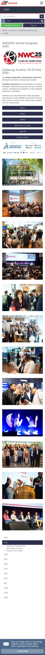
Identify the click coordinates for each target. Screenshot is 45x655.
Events (13, 30)
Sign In (34, 25)
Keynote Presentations (16, 546)
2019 (6, 564)
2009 (6, 588)
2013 (5, 578)
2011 (5, 583)
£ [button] (4, 21)
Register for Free (12, 25)
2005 (6, 597)
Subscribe (22, 651)
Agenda (22, 131)
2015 (5, 573)
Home (4, 30)
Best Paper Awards (22, 125)
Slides (22, 114)
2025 (6, 542)
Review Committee (14, 551)
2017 (6, 569)
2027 (6, 538)
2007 (6, 593)
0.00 (8, 21)
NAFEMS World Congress (29, 30)
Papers (22, 108)
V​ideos (22, 119)
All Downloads (22, 137)
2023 (6, 554)
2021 (6, 559)
